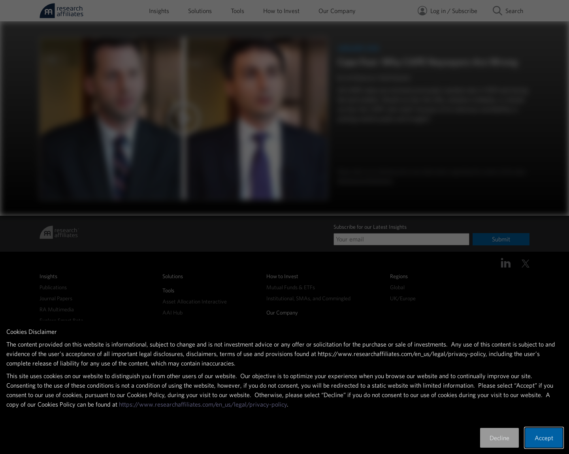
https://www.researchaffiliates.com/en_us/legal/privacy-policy (203, 404)
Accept (544, 437)
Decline (499, 437)
